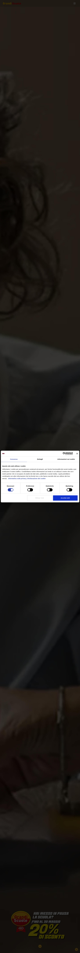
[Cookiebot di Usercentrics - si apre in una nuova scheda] (64, 453)
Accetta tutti (65, 498)
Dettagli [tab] (40, 459)
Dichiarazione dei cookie (36, 478)
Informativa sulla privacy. (17, 478)
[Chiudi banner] (77, 453)
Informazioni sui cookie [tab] (66, 459)
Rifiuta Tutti (39, 498)
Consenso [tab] (14, 459)
